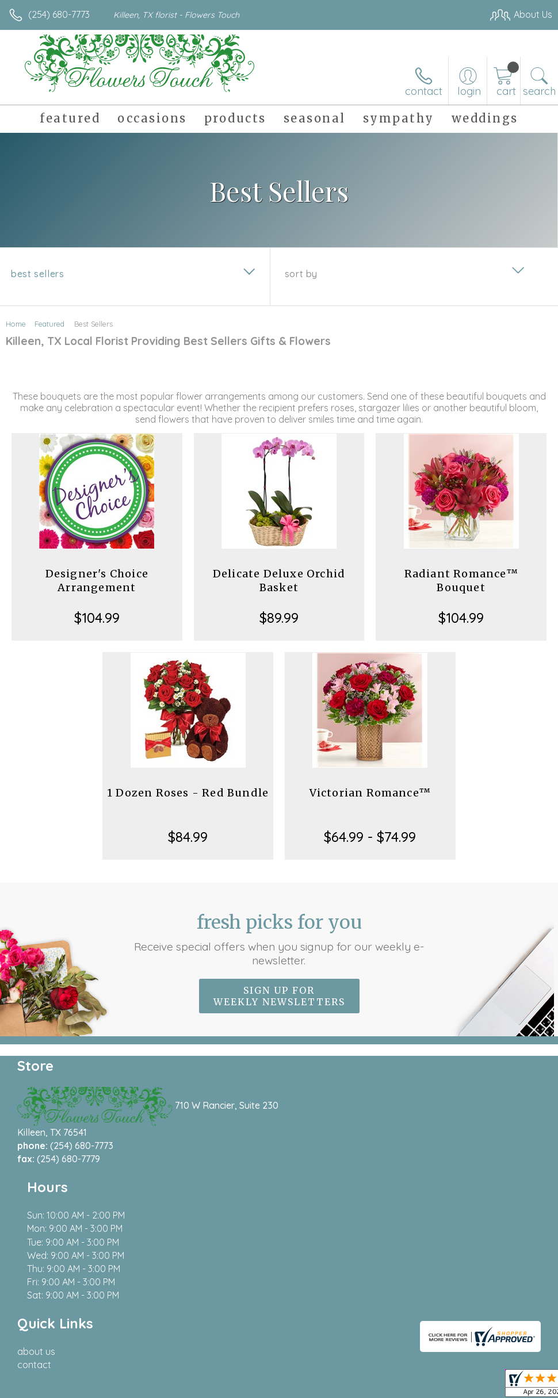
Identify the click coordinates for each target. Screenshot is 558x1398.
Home (16, 323)
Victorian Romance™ (370, 792)
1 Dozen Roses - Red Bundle (188, 792)
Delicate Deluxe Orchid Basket (279, 580)
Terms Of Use (289, 1387)
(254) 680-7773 (59, 14)
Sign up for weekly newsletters (279, 996)
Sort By (301, 273)
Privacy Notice (356, 1387)
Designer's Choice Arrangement (96, 580)
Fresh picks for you (279, 939)
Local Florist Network (439, 1387)
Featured (49, 323)
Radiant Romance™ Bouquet (461, 580)
